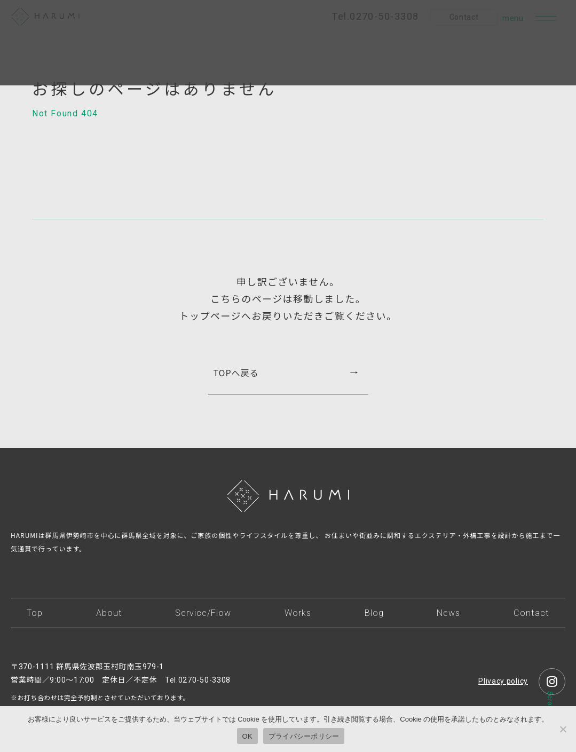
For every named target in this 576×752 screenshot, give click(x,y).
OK (247, 736)
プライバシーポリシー (304, 736)
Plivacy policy (503, 681)
